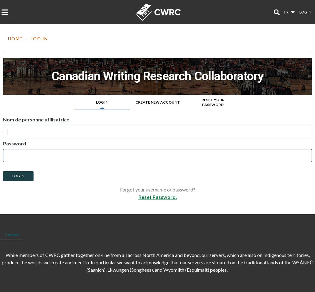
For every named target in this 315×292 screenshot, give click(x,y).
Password (14, 143)
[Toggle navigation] (6, 12)
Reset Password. (157, 197)
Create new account (157, 102)
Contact (12, 234)
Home (15, 38)
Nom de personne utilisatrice (36, 119)
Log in (305, 12)
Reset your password (213, 102)
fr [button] (286, 12)
